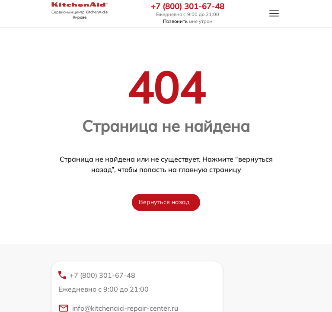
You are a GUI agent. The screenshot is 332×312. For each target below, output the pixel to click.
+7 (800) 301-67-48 (187, 6)
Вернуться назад (164, 202)
